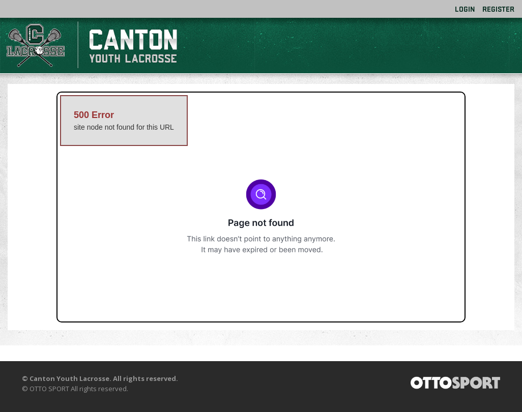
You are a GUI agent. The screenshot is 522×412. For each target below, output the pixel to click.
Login (465, 9)
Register (498, 9)
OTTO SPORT (49, 388)
